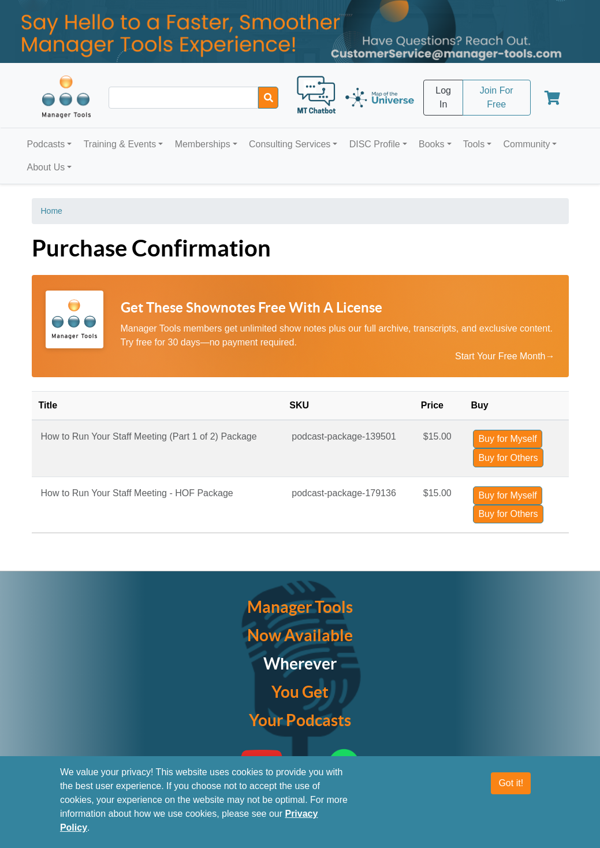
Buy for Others (508, 458)
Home (51, 210)
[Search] (268, 98)
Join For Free (496, 97)
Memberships (202, 144)
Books (431, 144)
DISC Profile (374, 144)
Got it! (510, 784)
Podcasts (46, 144)
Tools (474, 144)
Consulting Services (289, 144)
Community (526, 144)
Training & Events (120, 144)
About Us (46, 167)
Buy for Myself (507, 439)
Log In (443, 97)
